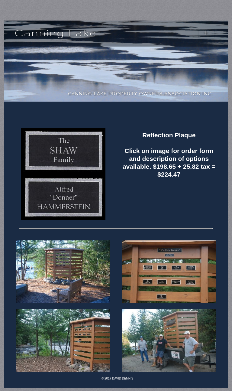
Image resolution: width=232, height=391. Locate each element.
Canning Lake (55, 32)
